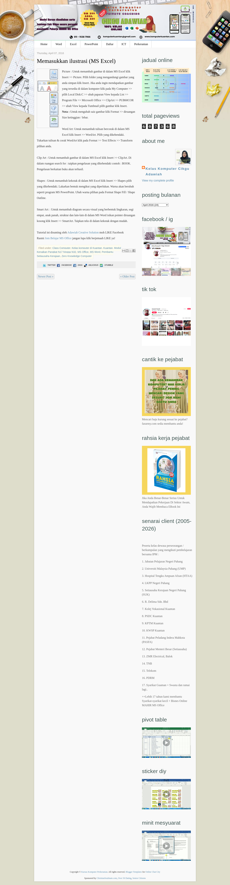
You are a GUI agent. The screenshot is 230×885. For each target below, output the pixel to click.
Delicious (90, 265)
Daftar (109, 44)
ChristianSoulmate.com (107, 878)
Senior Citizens (139, 878)
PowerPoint (91, 44)
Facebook (64, 265)
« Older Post (127, 276)
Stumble (106, 265)
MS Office (83, 251)
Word (59, 44)
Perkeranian (141, 44)
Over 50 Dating (125, 878)
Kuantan (108, 248)
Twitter (48, 265)
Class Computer (61, 248)
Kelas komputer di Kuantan (87, 248)
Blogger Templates (134, 872)
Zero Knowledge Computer (77, 256)
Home (43, 44)
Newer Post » (45, 276)
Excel (73, 44)
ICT (123, 44)
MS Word (95, 251)
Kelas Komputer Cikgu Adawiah (167, 171)
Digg (77, 265)
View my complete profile (158, 180)
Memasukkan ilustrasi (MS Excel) (76, 61)
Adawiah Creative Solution (83, 232)
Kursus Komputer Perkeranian (94, 872)
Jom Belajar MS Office (58, 238)
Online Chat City (153, 872)
